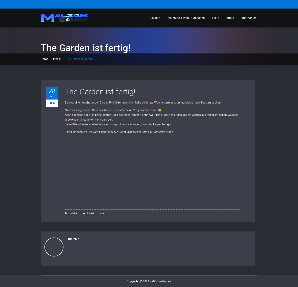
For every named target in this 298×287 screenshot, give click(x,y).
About (230, 18)
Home (44, 59)
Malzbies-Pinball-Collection (186, 18)
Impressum (249, 18)
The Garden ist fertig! (100, 91)
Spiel (102, 213)
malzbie (71, 213)
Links (215, 18)
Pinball (57, 59)
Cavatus (155, 18)
